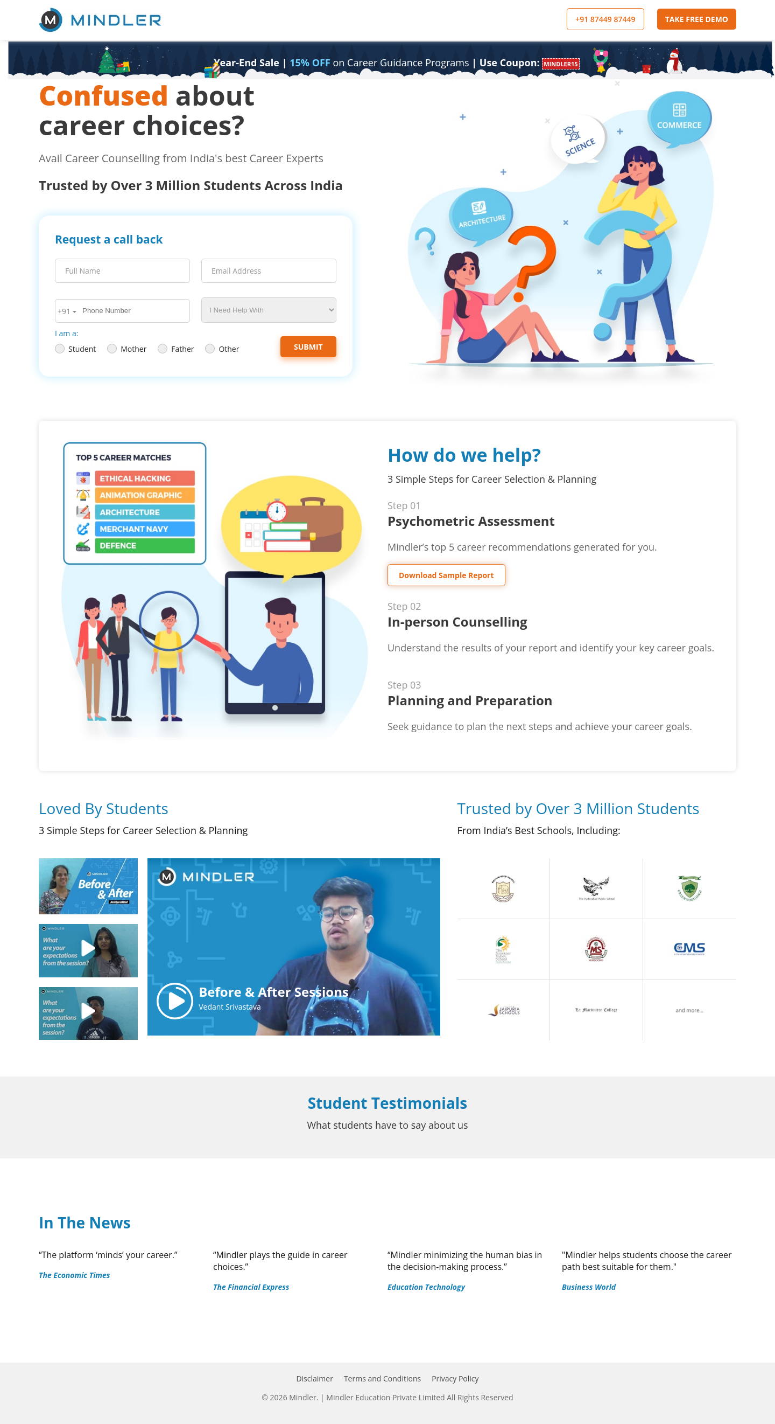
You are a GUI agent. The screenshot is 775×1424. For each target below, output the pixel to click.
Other (222, 349)
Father (176, 349)
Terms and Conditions (382, 1378)
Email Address (236, 271)
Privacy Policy (455, 1378)
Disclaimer (314, 1378)
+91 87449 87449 (605, 19)
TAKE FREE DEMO (696, 19)
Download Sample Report (446, 575)
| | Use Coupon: (396, 62)
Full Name (83, 271)
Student (75, 349)
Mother (126, 349)
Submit (308, 347)
